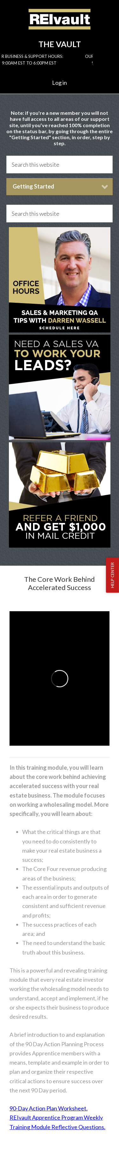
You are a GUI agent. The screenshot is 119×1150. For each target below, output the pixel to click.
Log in (59, 82)
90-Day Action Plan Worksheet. (49, 1108)
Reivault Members (59, 24)
